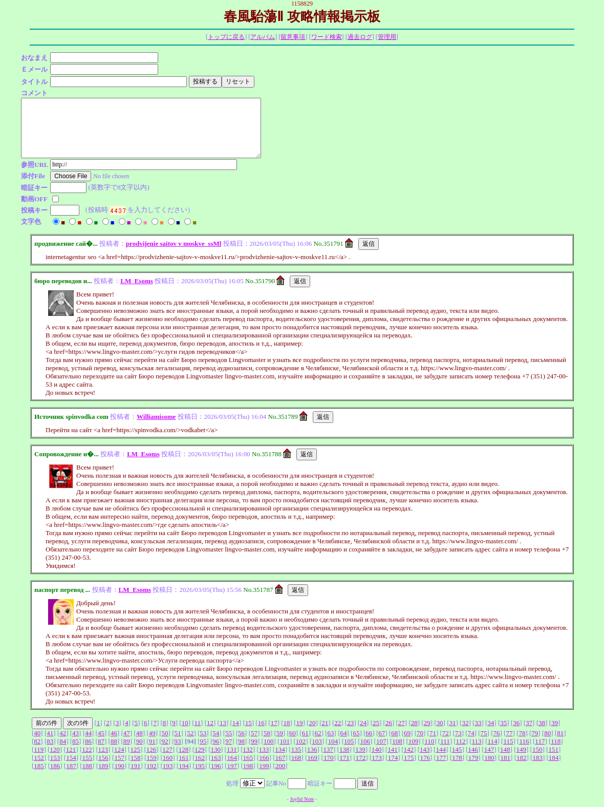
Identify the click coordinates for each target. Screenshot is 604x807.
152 (39, 757)
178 (457, 757)
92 (165, 741)
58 (267, 733)
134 (280, 749)
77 (509, 733)
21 (324, 723)
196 (216, 766)
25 (376, 723)
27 (401, 723)
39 (554, 723)
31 (452, 723)
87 (101, 741)
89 (126, 741)
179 (473, 757)
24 (363, 723)
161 (184, 757)
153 (55, 757)
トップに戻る (226, 36)
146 (473, 749)
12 (210, 723)
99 (254, 741)
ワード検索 (326, 36)
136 (312, 749)
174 (393, 757)
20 (312, 723)
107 (381, 741)
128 (184, 749)
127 (167, 749)
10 (185, 723)
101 (284, 741)
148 (505, 749)
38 (541, 723)
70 (420, 733)
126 (151, 749)
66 (368, 733)
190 (119, 766)
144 (441, 749)
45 (101, 733)
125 (135, 749)
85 (75, 741)
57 (254, 733)
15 (248, 723)
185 (39, 766)
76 (496, 733)
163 (216, 757)
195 (200, 766)
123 (103, 749)
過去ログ (360, 36)
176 (425, 757)
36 (516, 723)
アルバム (262, 36)
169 (313, 757)
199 (264, 766)
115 (508, 741)
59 (279, 733)
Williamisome (156, 416)
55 (228, 733)
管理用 (387, 36)
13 (223, 723)
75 (484, 733)
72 (445, 733)
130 (216, 749)
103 (317, 741)
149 (521, 749)
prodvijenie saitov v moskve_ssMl (173, 243)
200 (280, 766)
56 (241, 733)
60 (292, 733)
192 (151, 766)
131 (232, 749)
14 (235, 723)
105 (349, 741)
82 (37, 741)
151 (553, 749)
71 (432, 733)
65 (356, 733)
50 (165, 733)
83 (50, 741)
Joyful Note (302, 799)
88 (114, 741)
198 (248, 766)
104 (333, 741)
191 (136, 766)
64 (343, 733)
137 (328, 749)
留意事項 (293, 36)
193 (168, 766)
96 (215, 741)
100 (269, 741)
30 (440, 723)
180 (489, 757)
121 (71, 749)
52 (190, 733)
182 (521, 757)
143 (425, 749)
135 (296, 749)
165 (248, 757)
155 (87, 757)
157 (119, 757)
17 (274, 723)
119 (39, 749)
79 (534, 733)
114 (493, 741)
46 (114, 733)
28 (414, 723)
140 (377, 749)
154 (71, 757)
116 (524, 741)
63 (331, 733)
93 (177, 741)
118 (555, 741)
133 (264, 749)
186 (55, 766)
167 (280, 757)
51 (177, 733)
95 (203, 741)
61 (305, 733)
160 (168, 757)
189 (103, 766)
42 (62, 733)
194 (184, 766)
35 (503, 723)
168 (296, 757)
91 (152, 741)
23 (350, 723)
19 (299, 723)
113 (477, 741)
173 (377, 757)
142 (409, 749)
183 (537, 757)
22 (337, 723)
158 (136, 757)
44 (88, 733)
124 (119, 749)
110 (429, 741)
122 (87, 749)
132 (248, 749)
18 (287, 723)
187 (71, 766)
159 (151, 757)
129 (200, 749)
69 (407, 733)
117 (540, 741)
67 (381, 733)
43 (75, 733)
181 (506, 757)
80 (547, 733)
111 (445, 741)
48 (139, 733)
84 (62, 741)
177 (441, 757)
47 (126, 733)
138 (344, 749)
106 (365, 741)
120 (55, 749)
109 (413, 741)
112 (461, 741)
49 (152, 733)
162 (200, 757)
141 (392, 749)
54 (215, 733)
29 (427, 723)
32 (465, 723)
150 (537, 749)
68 (394, 733)
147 (489, 749)
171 (344, 757)
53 (203, 733)
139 (360, 749)
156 (103, 757)
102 (301, 741)
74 (471, 733)
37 (529, 723)
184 (554, 757)
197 (232, 766)
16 (261, 723)
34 (490, 723)
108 (397, 741)
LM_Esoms (136, 281)
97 (228, 741)
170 (328, 757)
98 (241, 741)
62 (318, 733)
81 (560, 733)
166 (264, 757)
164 (232, 757)
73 (458, 733)
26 (388, 723)
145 (457, 749)
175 (409, 757)
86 (88, 741)
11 (198, 723)
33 (477, 723)
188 (87, 766)
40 (37, 733)
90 (139, 741)
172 (361, 757)
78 (522, 733)
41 (50, 733)
